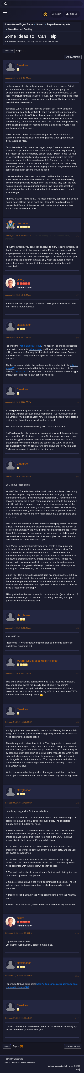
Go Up (7, 1046)
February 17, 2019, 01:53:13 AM (18, 1018)
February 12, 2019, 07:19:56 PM (18, 976)
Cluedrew (22, 65)
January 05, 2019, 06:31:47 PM (18, 337)
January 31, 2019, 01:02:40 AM (18, 628)
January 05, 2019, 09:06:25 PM (18, 402)
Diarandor (23, 223)
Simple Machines (27, 1062)
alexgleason (24, 324)
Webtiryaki (18, 1059)
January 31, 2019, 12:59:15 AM (18, 476)
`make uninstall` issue (30, 346)
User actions (73, 57)
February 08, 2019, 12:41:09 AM (18, 803)
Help (76, 1069)
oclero (20, 279)
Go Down (8, 51)
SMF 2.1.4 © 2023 (11, 1062)
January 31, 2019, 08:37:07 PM (18, 673)
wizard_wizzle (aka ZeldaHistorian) (38, 660)
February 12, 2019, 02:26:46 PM (18, 933)
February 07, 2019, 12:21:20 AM (18, 722)
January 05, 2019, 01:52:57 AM (18, 78)
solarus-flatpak (21, 371)
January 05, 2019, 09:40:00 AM (18, 236)
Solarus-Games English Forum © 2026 (64, 1066)
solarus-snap (35, 349)
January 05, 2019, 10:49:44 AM (18, 295)
